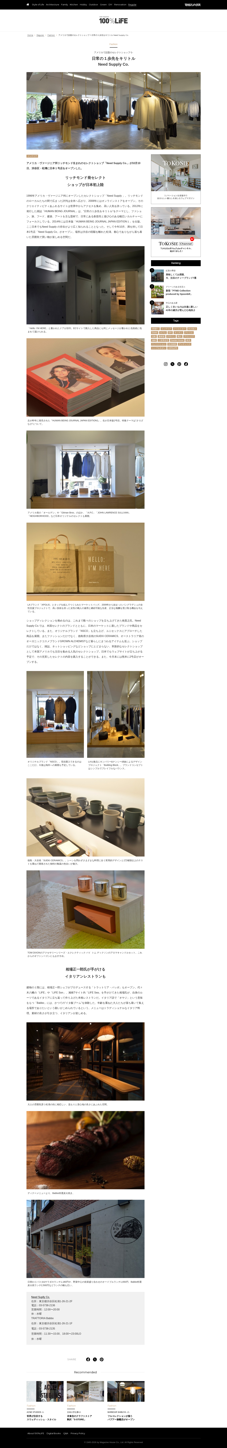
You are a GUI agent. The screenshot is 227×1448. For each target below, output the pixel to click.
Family (64, 5)
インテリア (32, 156)
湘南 (154, 340)
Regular (132, 5)
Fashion (51, 35)
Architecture (52, 5)
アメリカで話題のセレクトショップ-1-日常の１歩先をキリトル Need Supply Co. (93, 35)
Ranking (176, 263)
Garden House (177, 340)
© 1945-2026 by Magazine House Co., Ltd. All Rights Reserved (113, 1442)
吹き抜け (192, 329)
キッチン (178, 332)
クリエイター (180, 329)
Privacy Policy (78, 1433)
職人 (180, 336)
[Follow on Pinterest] (179, 364)
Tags (175, 320)
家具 (188, 340)
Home (30, 35)
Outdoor (93, 5)
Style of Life (38, 5)
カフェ (163, 332)
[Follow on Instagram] (165, 364)
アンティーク (184, 344)
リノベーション (159, 344)
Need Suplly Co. (40, 1297)
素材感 (161, 336)
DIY (110, 5)
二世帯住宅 (163, 340)
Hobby (83, 5)
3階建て (155, 329)
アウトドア (189, 336)
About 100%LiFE (35, 1433)
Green (103, 5)
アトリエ (189, 332)
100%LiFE (113, 19)
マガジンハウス (193, 5)
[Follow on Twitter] (172, 364)
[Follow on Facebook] (186, 364)
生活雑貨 (172, 344)
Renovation (120, 5)
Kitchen (74, 5)
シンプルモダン (159, 348)
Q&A (65, 1433)
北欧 (154, 336)
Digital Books (54, 1433)
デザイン (171, 336)
